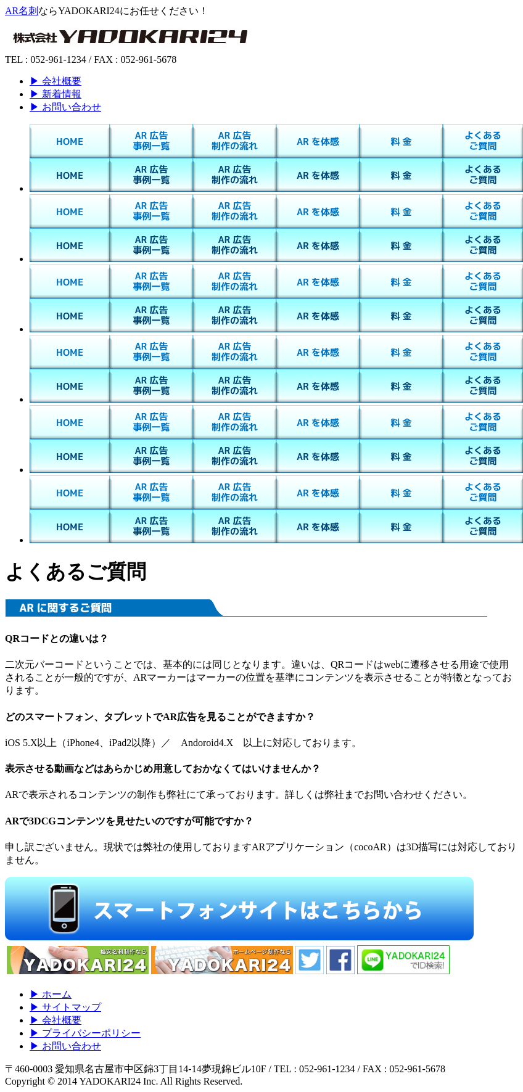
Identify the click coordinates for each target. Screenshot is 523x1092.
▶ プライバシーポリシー (85, 1033)
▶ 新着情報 (55, 94)
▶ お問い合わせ (65, 107)
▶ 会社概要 (55, 81)
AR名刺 (21, 11)
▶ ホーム (51, 994)
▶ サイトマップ (65, 1007)
